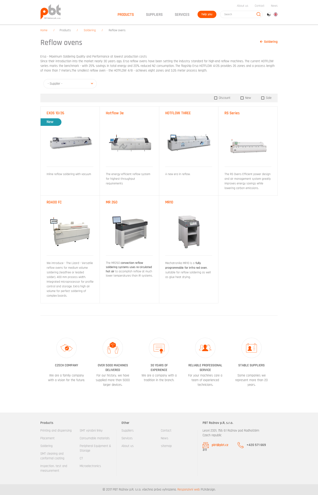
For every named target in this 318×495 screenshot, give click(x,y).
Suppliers (127, 430)
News (274, 6)
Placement (47, 438)
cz (269, 14)
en (276, 14)
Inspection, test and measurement (53, 468)
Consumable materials (95, 438)
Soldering (90, 30)
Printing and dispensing (56, 430)
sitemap (166, 446)
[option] (66, 363)
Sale (268, 98)
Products (65, 30)
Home (43, 30)
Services (127, 438)
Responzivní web (188, 489)
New (247, 98)
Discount (224, 98)
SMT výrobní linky (91, 430)
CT (81, 458)
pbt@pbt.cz (220, 445)
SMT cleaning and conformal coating (52, 456)
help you (207, 14)
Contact (259, 6)
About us (242, 6)
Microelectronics (90, 466)
